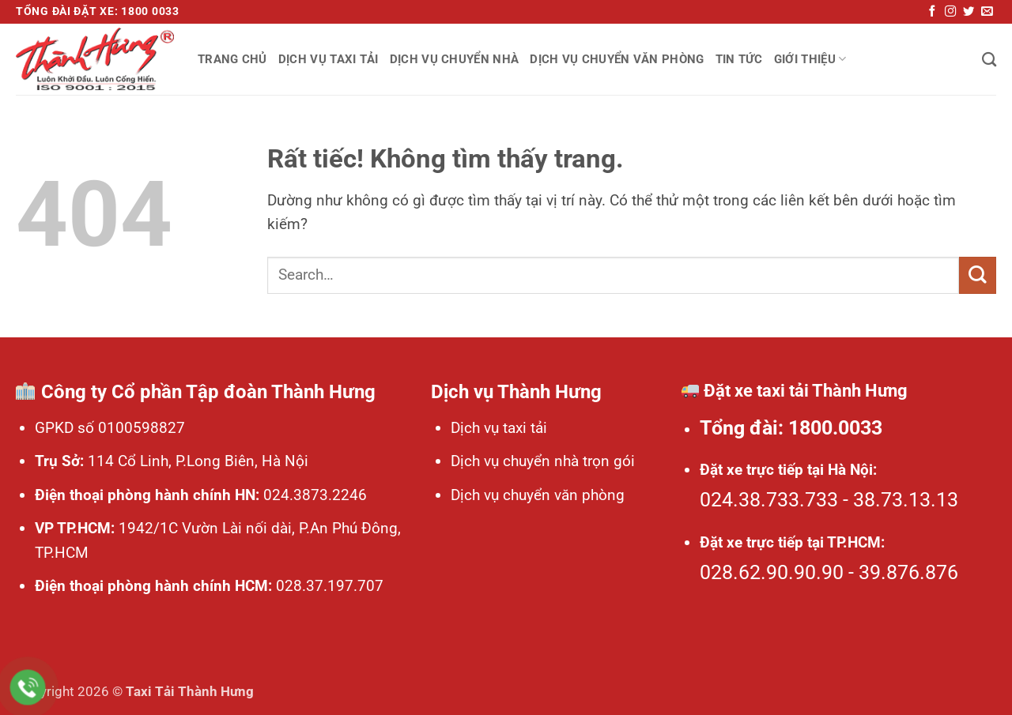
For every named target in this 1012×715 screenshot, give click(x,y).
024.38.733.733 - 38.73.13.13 (829, 499)
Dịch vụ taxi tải (328, 59)
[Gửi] (977, 275)
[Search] (989, 59)
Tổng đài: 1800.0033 (791, 427)
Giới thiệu (810, 58)
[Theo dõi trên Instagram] (950, 12)
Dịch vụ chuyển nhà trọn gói (543, 461)
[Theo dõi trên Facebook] (932, 12)
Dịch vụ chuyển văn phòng (617, 59)
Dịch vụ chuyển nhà (454, 59)
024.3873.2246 (313, 495)
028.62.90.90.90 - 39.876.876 (829, 572)
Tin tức (739, 59)
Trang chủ (232, 59)
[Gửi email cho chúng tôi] (986, 12)
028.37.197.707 (327, 586)
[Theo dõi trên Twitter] (968, 12)
